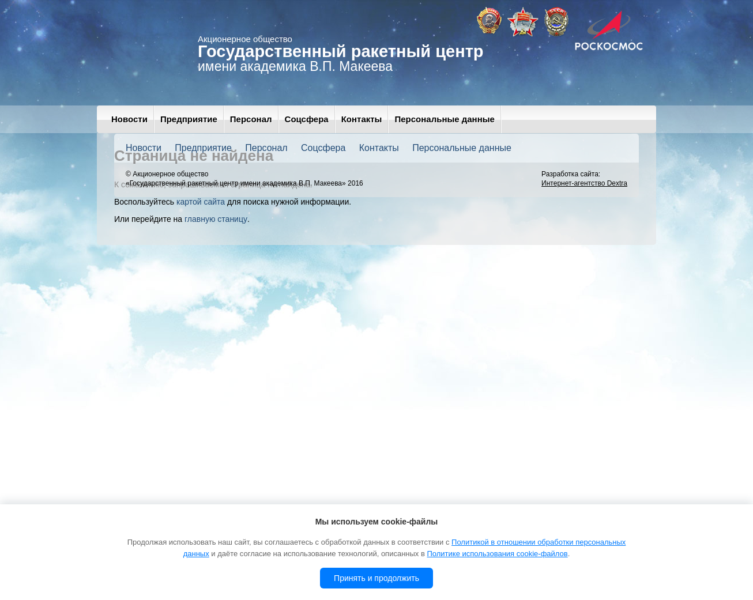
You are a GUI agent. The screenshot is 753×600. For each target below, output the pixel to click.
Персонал (251, 119)
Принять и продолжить (376, 578)
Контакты (361, 119)
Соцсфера (307, 119)
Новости (129, 119)
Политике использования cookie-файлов (497, 553)
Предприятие (188, 119)
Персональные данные (444, 119)
